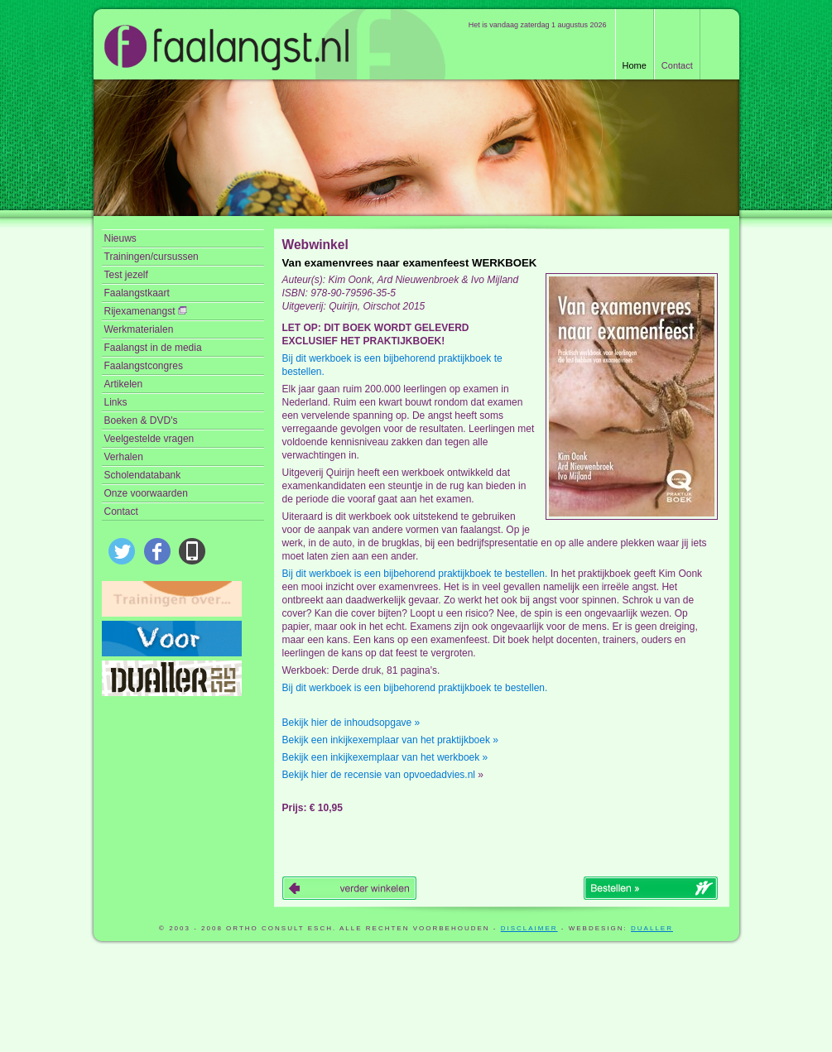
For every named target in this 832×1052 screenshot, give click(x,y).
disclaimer (529, 928)
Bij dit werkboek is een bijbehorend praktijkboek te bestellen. (392, 365)
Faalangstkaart (137, 293)
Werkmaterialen (139, 329)
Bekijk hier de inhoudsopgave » (351, 722)
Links (115, 402)
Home (635, 65)
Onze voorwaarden (146, 493)
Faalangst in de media (153, 347)
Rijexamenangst (145, 311)
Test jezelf (126, 275)
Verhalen (123, 457)
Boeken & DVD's (141, 420)
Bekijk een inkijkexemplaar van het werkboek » (385, 757)
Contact (677, 65)
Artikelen (123, 384)
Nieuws (120, 238)
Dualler (652, 928)
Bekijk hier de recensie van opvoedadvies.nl (378, 775)
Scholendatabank (142, 475)
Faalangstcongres (143, 366)
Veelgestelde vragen (149, 438)
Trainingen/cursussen (151, 256)
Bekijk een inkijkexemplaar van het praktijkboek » (390, 740)
